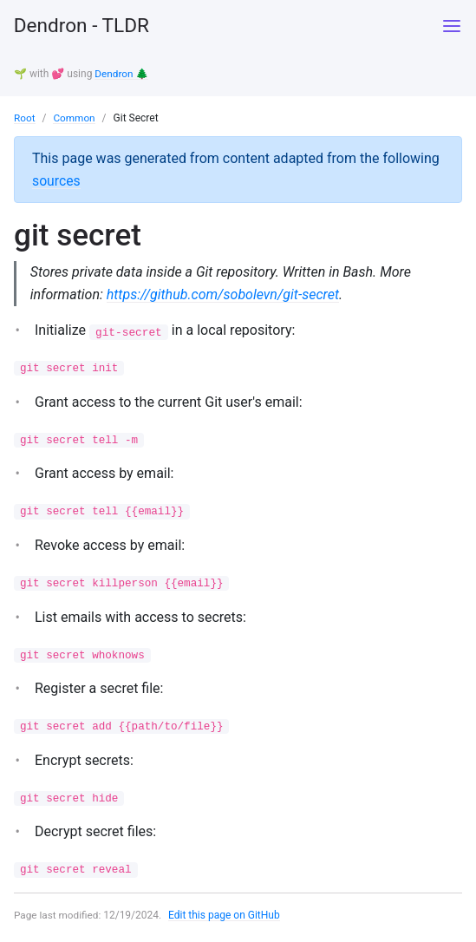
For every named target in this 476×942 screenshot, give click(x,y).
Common (75, 117)
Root (25, 117)
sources (57, 180)
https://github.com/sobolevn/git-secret (224, 294)
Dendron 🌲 (122, 74)
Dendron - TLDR (86, 26)
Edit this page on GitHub (226, 919)
